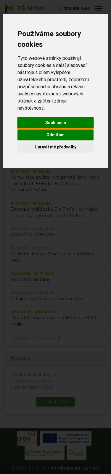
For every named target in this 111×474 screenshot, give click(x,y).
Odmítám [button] (55, 134)
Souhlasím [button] (55, 122)
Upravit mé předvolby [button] (55, 147)
